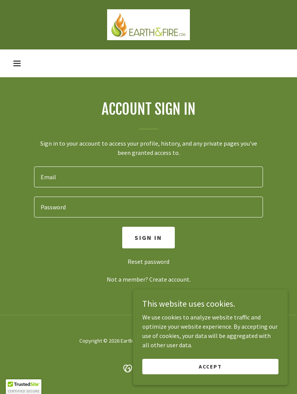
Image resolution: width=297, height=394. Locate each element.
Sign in (148, 237)
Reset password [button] (148, 261)
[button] (17, 63)
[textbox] (148, 176)
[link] (148, 24)
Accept (210, 366)
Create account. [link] (170, 279)
